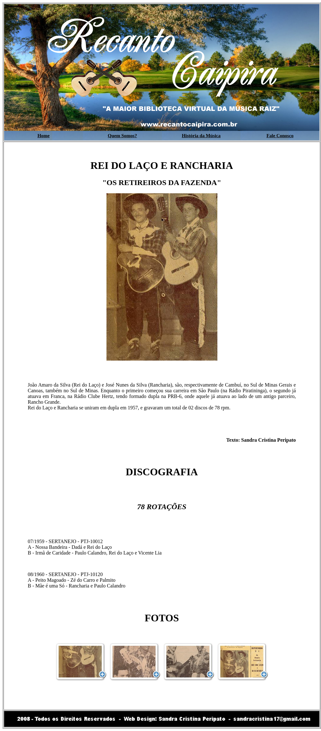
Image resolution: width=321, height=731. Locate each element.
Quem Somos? (122, 135)
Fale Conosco (279, 135)
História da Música (201, 135)
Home (43, 135)
